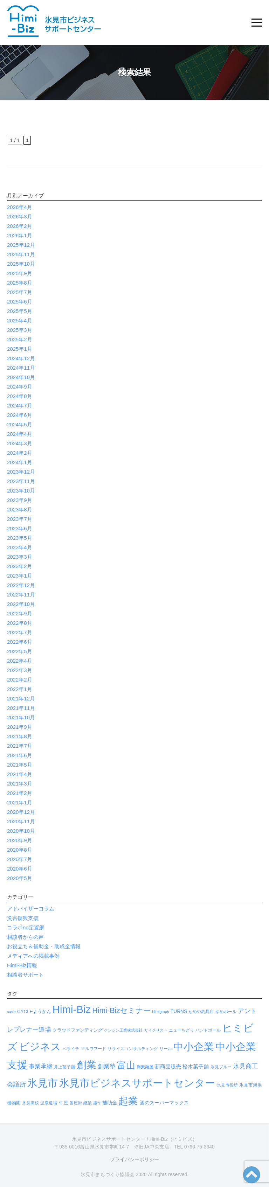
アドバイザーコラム (30, 909)
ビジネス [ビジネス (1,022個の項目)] (40, 1046)
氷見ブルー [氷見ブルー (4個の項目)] (221, 1066)
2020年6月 (19, 869)
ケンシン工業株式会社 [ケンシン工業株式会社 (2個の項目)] (123, 1030)
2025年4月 (19, 320)
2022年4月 (19, 661)
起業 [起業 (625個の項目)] (128, 1101)
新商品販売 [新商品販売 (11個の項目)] (168, 1066)
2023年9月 (19, 500)
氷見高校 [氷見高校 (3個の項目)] (30, 1103)
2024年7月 (19, 406)
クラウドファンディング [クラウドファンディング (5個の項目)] (78, 1030)
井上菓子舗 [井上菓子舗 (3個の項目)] (64, 1067)
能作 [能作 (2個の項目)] (97, 1103)
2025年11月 (21, 254)
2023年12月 (21, 472)
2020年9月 (19, 840)
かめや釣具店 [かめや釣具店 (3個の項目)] (201, 1012)
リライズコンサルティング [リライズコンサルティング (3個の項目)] (133, 1049)
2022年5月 (19, 651)
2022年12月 (21, 585)
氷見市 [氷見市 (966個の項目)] (42, 1083)
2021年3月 (19, 784)
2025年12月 (21, 245)
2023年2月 (19, 566)
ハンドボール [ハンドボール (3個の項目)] (208, 1030)
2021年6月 (19, 755)
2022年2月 (19, 680)
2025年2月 (19, 339)
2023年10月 (21, 491)
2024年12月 (21, 358)
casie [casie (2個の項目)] (11, 1012)
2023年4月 (19, 547)
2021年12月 (21, 698)
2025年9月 (19, 273)
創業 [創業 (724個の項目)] (86, 1064)
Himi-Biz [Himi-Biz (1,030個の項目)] (72, 1009)
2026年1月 (19, 235)
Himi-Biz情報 (22, 965)
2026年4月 (19, 207)
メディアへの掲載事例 (33, 956)
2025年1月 (19, 349)
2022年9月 (19, 613)
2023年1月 (19, 576)
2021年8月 (19, 736)
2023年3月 (19, 557)
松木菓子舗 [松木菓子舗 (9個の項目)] (195, 1066)
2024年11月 (21, 368)
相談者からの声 (25, 937)
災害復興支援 (23, 918)
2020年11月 (21, 821)
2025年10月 (21, 264)
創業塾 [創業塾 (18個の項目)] (107, 1066)
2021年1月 (19, 802)
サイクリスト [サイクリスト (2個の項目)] (155, 1030)
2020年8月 (19, 850)
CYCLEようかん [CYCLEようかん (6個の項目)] (34, 1011)
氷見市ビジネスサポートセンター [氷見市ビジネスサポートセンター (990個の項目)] (137, 1083)
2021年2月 (19, 793)
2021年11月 (21, 708)
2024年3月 (19, 443)
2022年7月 (19, 632)
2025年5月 (19, 311)
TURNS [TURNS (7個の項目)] (179, 1011)
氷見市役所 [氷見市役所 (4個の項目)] (227, 1085)
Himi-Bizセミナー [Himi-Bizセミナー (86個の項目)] (121, 1010)
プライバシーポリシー (134, 1159)
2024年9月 (19, 387)
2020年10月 (21, 831)
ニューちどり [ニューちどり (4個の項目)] (181, 1030)
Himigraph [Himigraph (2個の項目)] (160, 1012)
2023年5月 (19, 538)
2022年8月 (19, 623)
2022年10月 (21, 604)
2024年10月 (21, 377)
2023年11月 (21, 481)
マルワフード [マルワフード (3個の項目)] (93, 1049)
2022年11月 (21, 595)
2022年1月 (19, 689)
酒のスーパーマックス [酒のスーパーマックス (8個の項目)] (164, 1102)
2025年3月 (19, 330)
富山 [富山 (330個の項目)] (126, 1065)
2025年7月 (19, 292)
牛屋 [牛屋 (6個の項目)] (63, 1102)
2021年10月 (21, 717)
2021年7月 (19, 746)
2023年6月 (19, 528)
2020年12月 (21, 812)
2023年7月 (19, 519)
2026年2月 (19, 226)
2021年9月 (19, 727)
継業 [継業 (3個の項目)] (87, 1103)
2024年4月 (19, 434)
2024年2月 (19, 453)
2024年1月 (19, 462)
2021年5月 (19, 765)
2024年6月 (19, 415)
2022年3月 (19, 670)
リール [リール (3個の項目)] (165, 1049)
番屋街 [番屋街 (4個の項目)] (75, 1103)
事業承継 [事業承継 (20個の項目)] (41, 1066)
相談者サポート (25, 975)
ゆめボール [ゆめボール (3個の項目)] (225, 1012)
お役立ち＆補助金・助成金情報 (44, 946)
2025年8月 (19, 283)
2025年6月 (19, 302)
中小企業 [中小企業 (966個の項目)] (193, 1046)
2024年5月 (19, 424)
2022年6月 (19, 642)
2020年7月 (19, 859)
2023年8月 (19, 509)
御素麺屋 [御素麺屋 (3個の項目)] (145, 1067)
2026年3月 (19, 216)
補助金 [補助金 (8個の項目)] (109, 1102)
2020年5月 (19, 878)
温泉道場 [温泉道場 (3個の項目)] (48, 1103)
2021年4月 (19, 774)
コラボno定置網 (25, 927)
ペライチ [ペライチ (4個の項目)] (70, 1048)
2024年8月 (19, 396)
